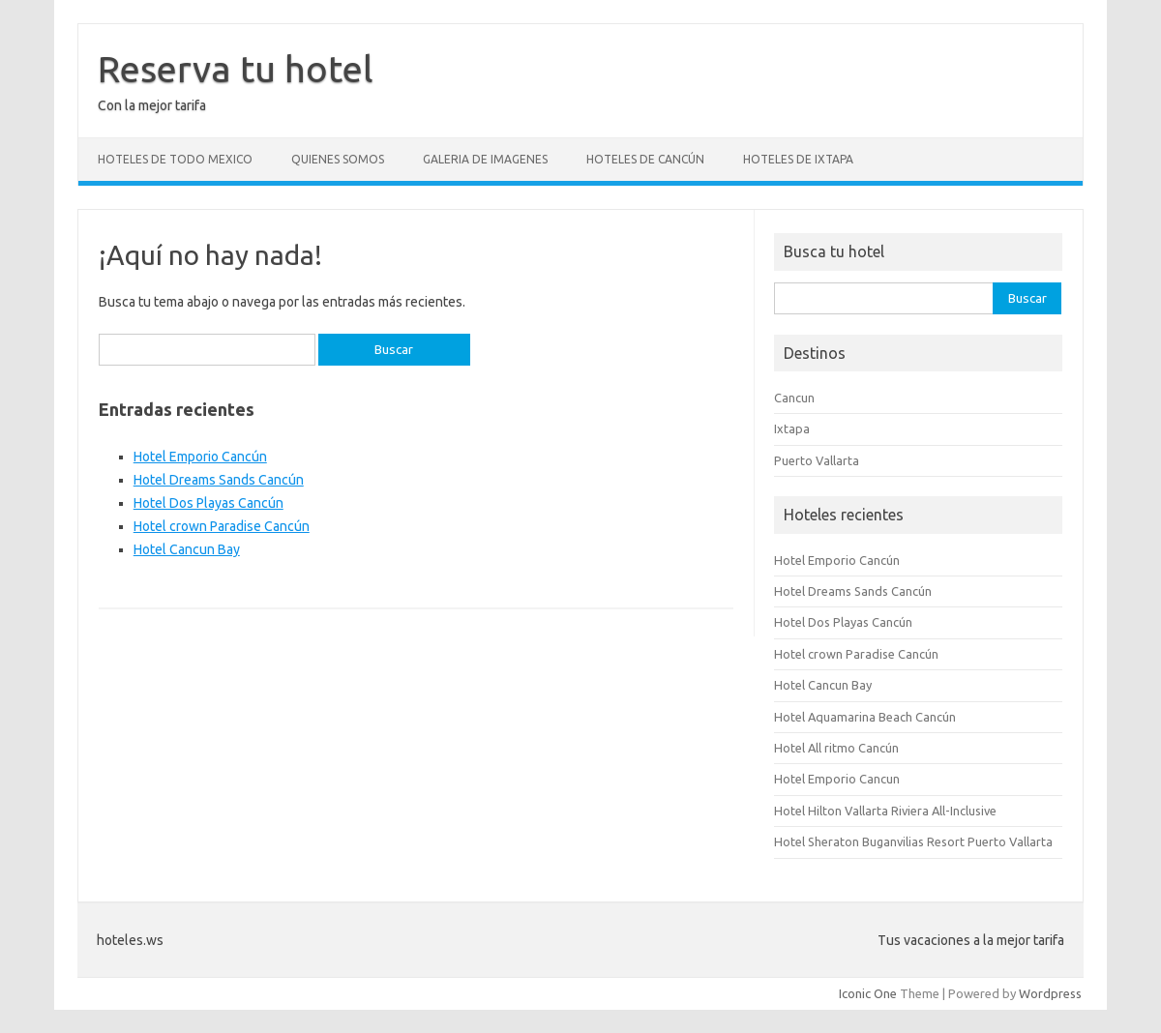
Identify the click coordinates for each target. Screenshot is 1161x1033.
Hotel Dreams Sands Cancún (219, 479)
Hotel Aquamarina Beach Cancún (865, 716)
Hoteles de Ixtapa (798, 159)
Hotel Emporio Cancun (837, 778)
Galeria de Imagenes (485, 159)
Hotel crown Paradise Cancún (222, 526)
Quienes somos (337, 159)
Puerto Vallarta (816, 460)
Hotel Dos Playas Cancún (208, 503)
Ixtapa (792, 428)
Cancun (794, 397)
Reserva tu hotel (235, 68)
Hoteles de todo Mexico (175, 159)
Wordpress (1050, 993)
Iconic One (868, 993)
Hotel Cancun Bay (187, 549)
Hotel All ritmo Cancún (836, 747)
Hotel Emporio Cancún (200, 456)
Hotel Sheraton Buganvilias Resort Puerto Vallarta (913, 841)
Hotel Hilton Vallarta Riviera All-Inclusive (885, 810)
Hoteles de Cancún (645, 159)
